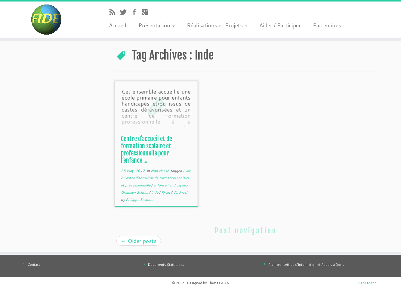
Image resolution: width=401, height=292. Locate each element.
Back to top (367, 283)
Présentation (156, 25)
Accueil (117, 25)
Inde (155, 192)
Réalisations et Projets (217, 25)
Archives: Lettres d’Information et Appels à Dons (306, 264)
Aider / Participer (280, 25)
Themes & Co (218, 283)
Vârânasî (180, 192)
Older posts (138, 241)
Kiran (166, 192)
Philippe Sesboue (140, 199)
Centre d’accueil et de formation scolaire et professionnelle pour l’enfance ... (146, 149)
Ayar (186, 170)
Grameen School (135, 192)
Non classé (160, 170)
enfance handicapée (170, 185)
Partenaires (327, 25)
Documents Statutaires (166, 264)
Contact (34, 264)
